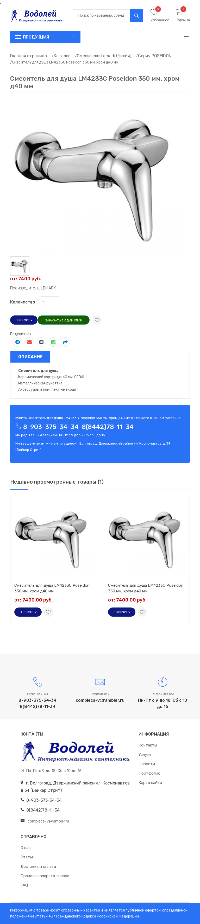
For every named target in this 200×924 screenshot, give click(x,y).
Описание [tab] (30, 356)
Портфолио (149, 773)
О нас (25, 847)
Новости (147, 764)
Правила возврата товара (45, 876)
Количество (22, 302)
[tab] (19, 265)
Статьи (27, 857)
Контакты (148, 745)
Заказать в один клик (63, 320)
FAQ (24, 885)
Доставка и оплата (38, 866)
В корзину (24, 320)
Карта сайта (150, 782)
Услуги (145, 754)
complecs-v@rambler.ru (100, 700)
